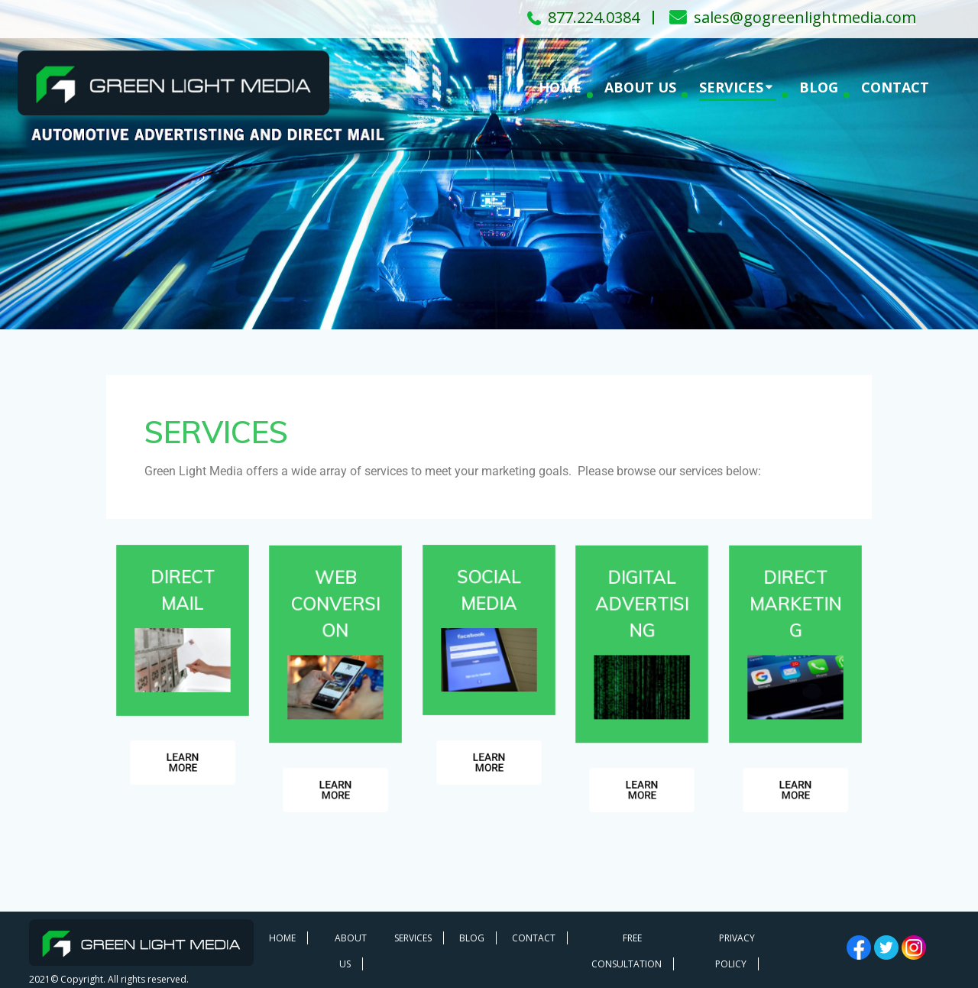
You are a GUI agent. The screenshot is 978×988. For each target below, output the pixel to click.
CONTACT (895, 87)
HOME (560, 87)
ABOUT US (640, 87)
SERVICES (731, 87)
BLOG (818, 87)
